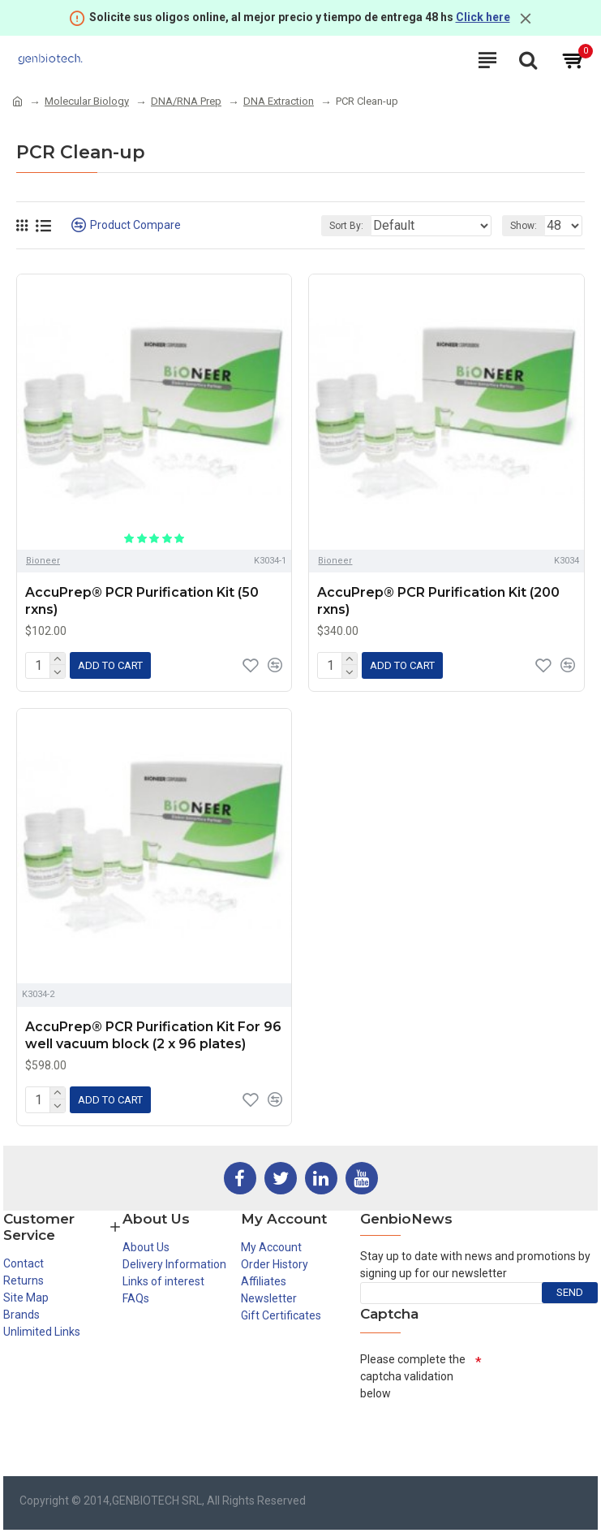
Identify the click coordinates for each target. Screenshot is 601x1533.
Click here (483, 17)
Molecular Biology (87, 101)
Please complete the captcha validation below (413, 1376)
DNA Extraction (278, 101)
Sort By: (346, 225)
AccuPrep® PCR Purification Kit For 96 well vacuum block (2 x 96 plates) (153, 1035)
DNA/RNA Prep (186, 101)
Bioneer (43, 560)
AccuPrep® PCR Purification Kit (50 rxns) (142, 601)
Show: (523, 225)
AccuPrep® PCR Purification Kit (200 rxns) (438, 601)
